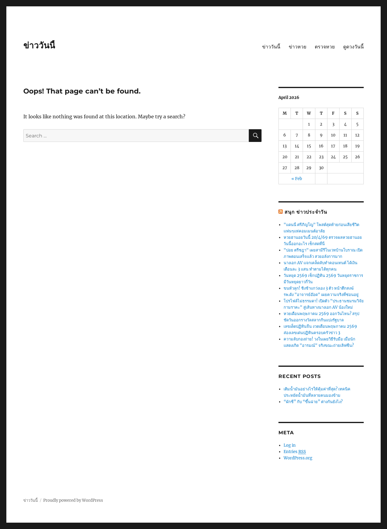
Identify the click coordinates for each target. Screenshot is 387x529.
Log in (290, 445)
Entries (295, 452)
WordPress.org (298, 458)
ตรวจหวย (325, 47)
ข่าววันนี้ (39, 45)
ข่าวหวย (297, 47)
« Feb (296, 178)
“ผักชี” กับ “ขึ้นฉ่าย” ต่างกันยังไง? (313, 401)
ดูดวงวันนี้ (353, 47)
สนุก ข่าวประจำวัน (306, 212)
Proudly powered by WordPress (73, 500)
